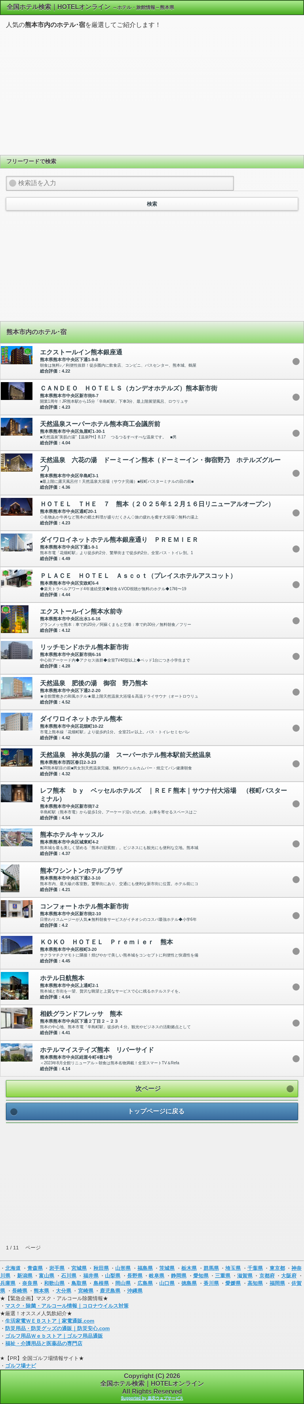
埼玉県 (233, 1268)
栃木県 (189, 1268)
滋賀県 (245, 1276)
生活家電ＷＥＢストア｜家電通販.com (49, 1321)
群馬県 (211, 1268)
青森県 (35, 1268)
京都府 (267, 1276)
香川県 (211, 1283)
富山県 (46, 1276)
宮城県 (79, 1268)
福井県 (91, 1276)
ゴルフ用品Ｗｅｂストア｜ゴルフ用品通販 (54, 1336)
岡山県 (123, 1283)
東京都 (277, 1268)
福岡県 (277, 1283)
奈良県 (30, 1283)
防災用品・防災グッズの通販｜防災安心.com (57, 1328)
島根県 (101, 1283)
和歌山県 (54, 1283)
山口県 (167, 1283)
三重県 (222, 1276)
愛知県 (201, 1276)
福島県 (145, 1268)
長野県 (134, 1276)
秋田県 (101, 1268)
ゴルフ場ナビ (20, 1366)
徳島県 (189, 1283)
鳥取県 (79, 1283)
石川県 (68, 1276)
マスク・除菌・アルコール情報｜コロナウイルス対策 (67, 1306)
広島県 (145, 1283)
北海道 (13, 1268)
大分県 (63, 1291)
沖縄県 (134, 1291)
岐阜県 (156, 1276)
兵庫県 (7, 1283)
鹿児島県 (110, 1291)
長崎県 (19, 1291)
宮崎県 (85, 1291)
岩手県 (57, 1268)
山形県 (123, 1268)
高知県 (255, 1283)
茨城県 (167, 1268)
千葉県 (255, 1268)
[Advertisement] (152, 90)
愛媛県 (233, 1283)
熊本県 (41, 1291)
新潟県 (24, 1276)
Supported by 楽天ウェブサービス (152, 1398)
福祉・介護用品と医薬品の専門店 (43, 1344)
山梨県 (112, 1276)
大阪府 (288, 1276)
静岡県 (178, 1276)
